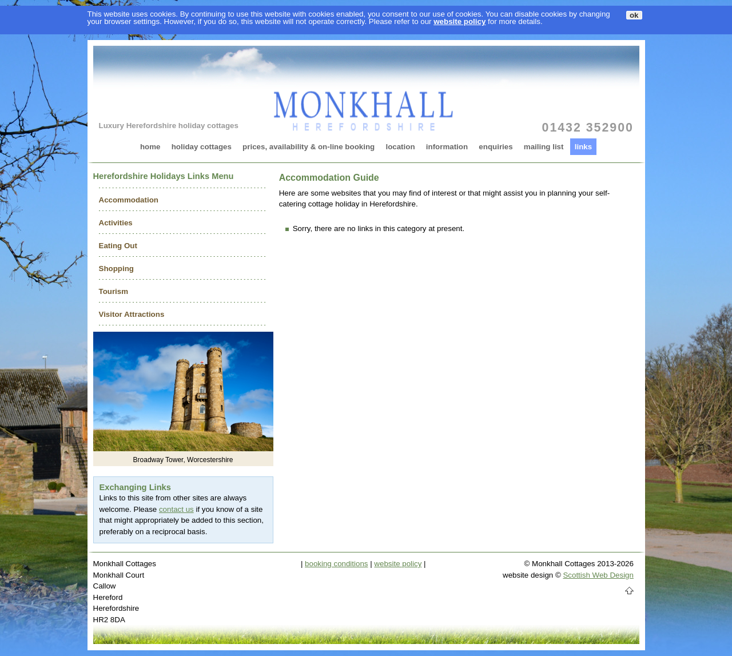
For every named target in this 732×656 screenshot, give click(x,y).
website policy (459, 21)
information (447, 146)
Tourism (114, 291)
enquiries (495, 146)
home (150, 146)
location (400, 146)
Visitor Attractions (132, 314)
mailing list (544, 146)
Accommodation (128, 200)
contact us (176, 509)
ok (634, 15)
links (583, 146)
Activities (116, 222)
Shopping (116, 268)
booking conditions (336, 563)
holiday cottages (202, 146)
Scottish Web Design (598, 575)
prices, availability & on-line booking (308, 146)
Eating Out (118, 245)
